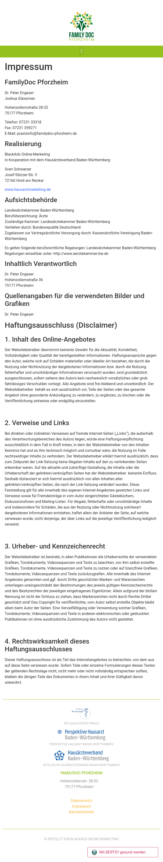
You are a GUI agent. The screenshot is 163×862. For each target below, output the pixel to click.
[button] (81, 51)
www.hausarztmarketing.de (28, 189)
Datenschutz (81, 800)
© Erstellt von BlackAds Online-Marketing (81, 839)
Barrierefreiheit (81, 812)
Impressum (81, 806)
